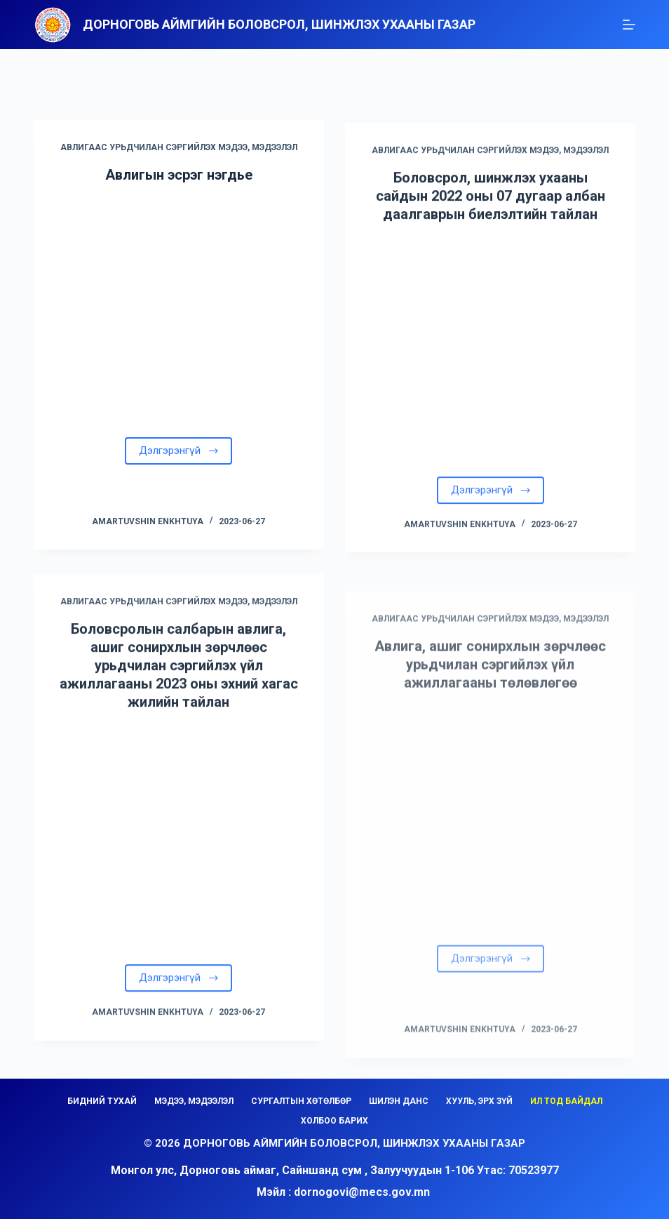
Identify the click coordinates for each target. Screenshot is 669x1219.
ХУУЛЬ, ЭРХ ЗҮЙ (479, 1101)
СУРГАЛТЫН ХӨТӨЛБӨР (301, 1101)
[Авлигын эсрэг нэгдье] (179, 309)
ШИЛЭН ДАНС (398, 1101)
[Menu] (629, 24)
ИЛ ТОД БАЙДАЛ (566, 1101)
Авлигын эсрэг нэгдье (178, 176)
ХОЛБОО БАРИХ (334, 1121)
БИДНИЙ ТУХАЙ (102, 1101)
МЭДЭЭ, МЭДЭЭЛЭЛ (194, 1101)
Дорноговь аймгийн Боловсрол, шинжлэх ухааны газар (279, 24)
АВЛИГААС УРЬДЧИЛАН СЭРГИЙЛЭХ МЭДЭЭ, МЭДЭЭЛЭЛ (178, 149)
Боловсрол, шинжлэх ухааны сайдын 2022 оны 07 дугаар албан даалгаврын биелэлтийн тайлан (490, 207)
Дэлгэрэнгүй (179, 452)
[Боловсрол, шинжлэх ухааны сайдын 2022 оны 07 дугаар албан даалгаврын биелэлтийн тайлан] (490, 357)
